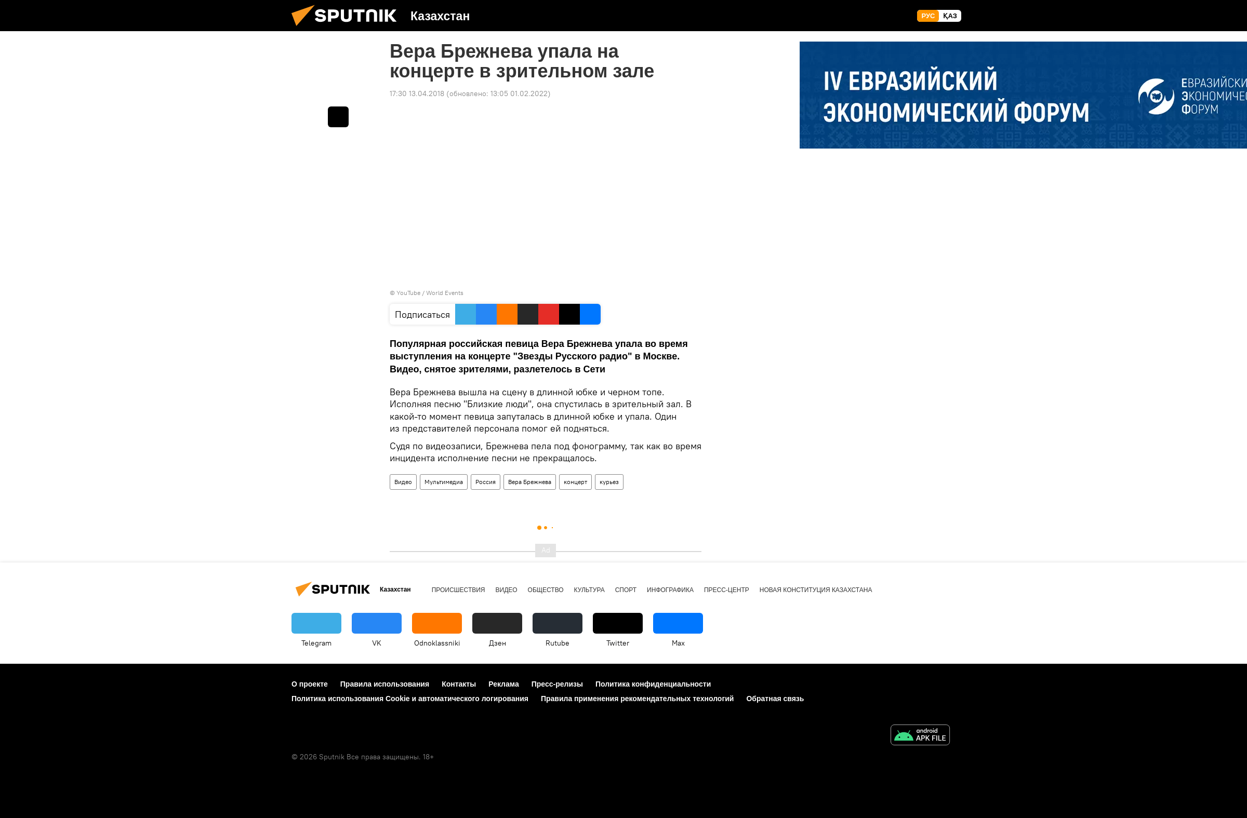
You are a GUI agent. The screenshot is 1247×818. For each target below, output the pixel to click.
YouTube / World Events (429, 293)
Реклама (503, 684)
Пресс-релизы (557, 684)
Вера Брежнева (529, 482)
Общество (546, 590)
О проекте (309, 684)
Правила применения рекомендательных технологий (637, 698)
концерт (575, 482)
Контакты (459, 684)
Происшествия (458, 590)
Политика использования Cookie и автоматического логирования (409, 698)
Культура (589, 590)
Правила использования (384, 684)
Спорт (625, 590)
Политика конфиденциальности (653, 684)
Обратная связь (775, 698)
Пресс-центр (726, 590)
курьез (609, 482)
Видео (403, 482)
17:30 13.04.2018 (417, 93)
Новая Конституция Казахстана (816, 590)
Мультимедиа (443, 482)
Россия (485, 482)
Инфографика (670, 590)
